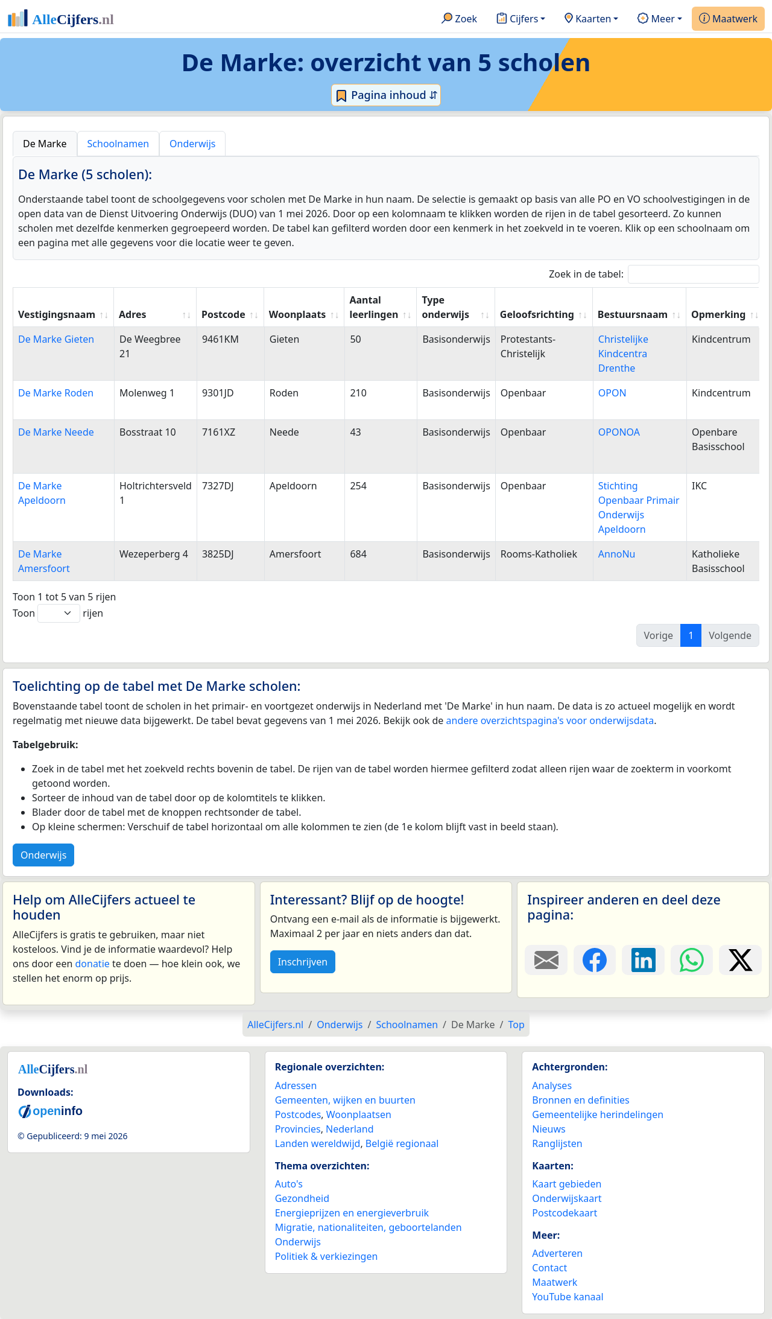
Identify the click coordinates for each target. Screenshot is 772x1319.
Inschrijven (302, 961)
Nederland (350, 1129)
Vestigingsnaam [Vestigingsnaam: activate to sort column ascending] (56, 314)
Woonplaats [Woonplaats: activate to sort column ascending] (297, 314)
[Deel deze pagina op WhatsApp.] (692, 960)
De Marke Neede (56, 432)
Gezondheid (302, 1198)
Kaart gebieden (566, 1183)
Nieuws (548, 1129)
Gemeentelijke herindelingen (597, 1114)
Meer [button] (656, 19)
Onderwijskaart (566, 1198)
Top (516, 1024)
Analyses (552, 1085)
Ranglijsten (557, 1143)
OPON (612, 392)
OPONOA (619, 432)
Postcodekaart (564, 1212)
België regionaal (402, 1143)
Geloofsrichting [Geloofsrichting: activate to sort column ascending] (537, 314)
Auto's (289, 1183)
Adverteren (557, 1253)
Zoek (459, 19)
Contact (549, 1267)
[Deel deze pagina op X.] (740, 960)
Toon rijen (58, 613)
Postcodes (298, 1114)
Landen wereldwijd (318, 1143)
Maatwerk (728, 19)
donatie (92, 963)
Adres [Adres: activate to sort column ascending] (133, 314)
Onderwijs (43, 855)
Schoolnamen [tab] (118, 143)
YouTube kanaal (567, 1296)
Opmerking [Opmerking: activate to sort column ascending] (718, 314)
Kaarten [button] (588, 19)
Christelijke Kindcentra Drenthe (623, 353)
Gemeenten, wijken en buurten (345, 1100)
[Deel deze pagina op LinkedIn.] (643, 960)
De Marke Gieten (56, 339)
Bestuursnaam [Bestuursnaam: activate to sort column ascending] (633, 314)
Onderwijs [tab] (192, 143)
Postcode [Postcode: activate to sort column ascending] (223, 314)
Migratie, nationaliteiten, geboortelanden (368, 1227)
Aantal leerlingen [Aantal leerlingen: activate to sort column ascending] (373, 307)
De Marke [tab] (45, 143)
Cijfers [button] (517, 19)
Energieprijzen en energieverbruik (352, 1212)
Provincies (298, 1129)
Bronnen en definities (580, 1100)
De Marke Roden (55, 392)
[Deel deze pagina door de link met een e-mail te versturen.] (546, 960)
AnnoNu (617, 554)
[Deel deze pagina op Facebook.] (595, 960)
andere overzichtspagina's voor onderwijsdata (550, 720)
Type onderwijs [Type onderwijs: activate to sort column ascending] (445, 307)
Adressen (296, 1085)
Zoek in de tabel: (654, 274)
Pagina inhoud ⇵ (386, 95)
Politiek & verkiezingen (326, 1256)
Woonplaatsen (358, 1114)
